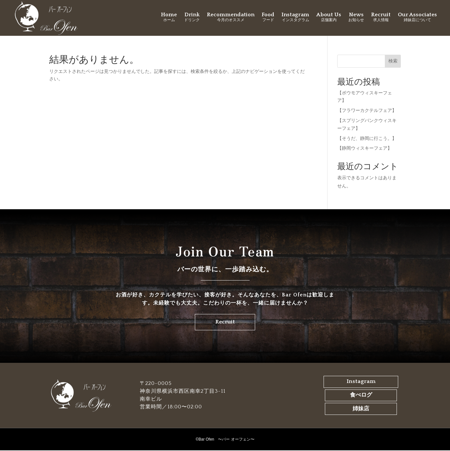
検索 (393, 60)
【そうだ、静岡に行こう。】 (367, 138)
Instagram (360, 383)
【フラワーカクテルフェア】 (367, 110)
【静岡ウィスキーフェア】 (364, 148)
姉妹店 (361, 409)
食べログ (361, 396)
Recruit (225, 323)
